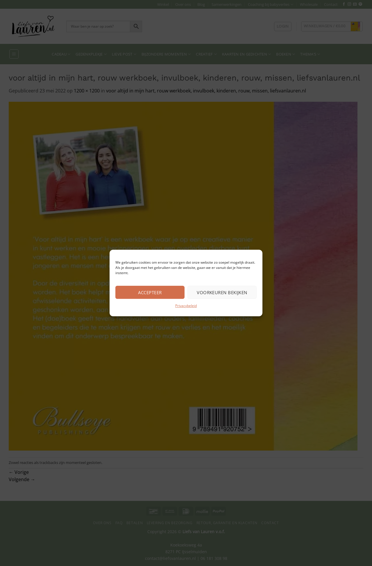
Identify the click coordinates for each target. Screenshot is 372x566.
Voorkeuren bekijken (222, 292)
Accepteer (150, 292)
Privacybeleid (186, 305)
